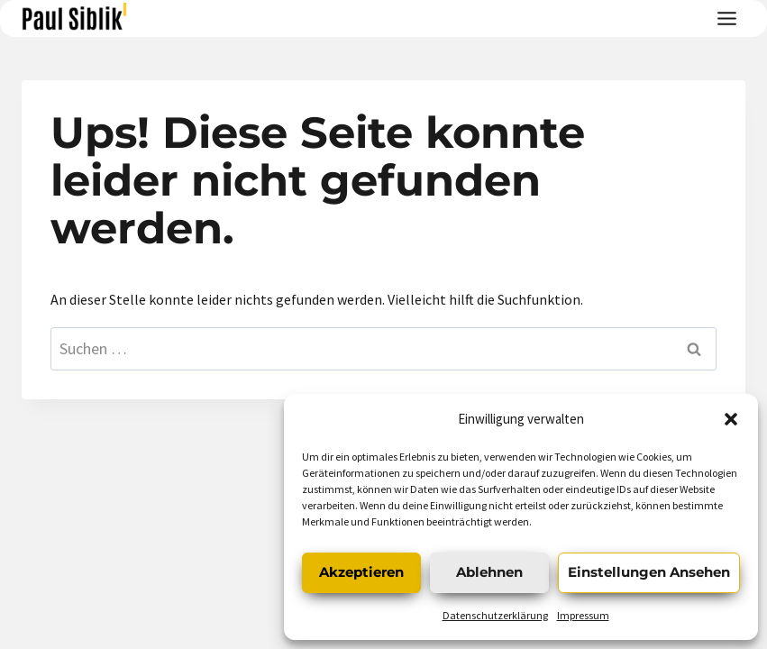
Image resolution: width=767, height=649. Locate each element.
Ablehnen (489, 571)
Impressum (583, 615)
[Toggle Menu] (726, 18)
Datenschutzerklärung (495, 615)
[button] (731, 419)
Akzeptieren (361, 571)
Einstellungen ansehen (649, 571)
